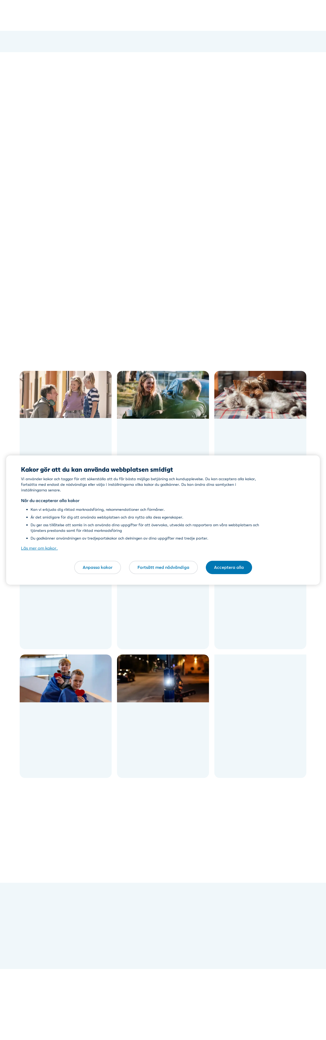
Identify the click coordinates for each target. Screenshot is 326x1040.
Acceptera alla (229, 567)
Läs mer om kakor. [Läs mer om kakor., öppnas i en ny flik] (39, 548)
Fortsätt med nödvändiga (163, 567)
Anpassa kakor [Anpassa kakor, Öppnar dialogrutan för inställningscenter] (97, 567)
